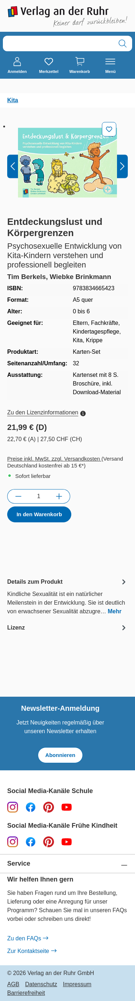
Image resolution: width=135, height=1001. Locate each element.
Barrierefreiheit (26, 993)
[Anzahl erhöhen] (59, 496)
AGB (13, 984)
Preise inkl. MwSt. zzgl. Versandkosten (54, 459)
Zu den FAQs (27, 938)
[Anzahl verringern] (18, 496)
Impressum (77, 984)
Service (18, 863)
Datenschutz (41, 984)
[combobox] (58, 43)
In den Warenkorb (39, 514)
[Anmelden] (17, 66)
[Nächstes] (122, 166)
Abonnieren (60, 755)
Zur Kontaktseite (31, 951)
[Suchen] (122, 43)
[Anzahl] (39, 496)
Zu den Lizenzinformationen (46, 412)
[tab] (67, 596)
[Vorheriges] (12, 166)
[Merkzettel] (49, 66)
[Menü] (110, 66)
